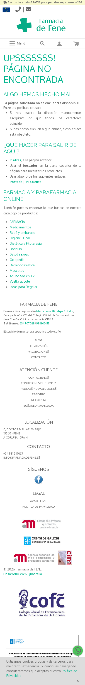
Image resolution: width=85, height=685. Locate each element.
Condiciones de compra (38, 383)
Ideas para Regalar (23, 287)
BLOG (38, 340)
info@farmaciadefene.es (21, 457)
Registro (38, 394)
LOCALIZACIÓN (39, 346)
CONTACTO (38, 357)
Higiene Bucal (20, 238)
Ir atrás (15, 160)
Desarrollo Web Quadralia (22, 574)
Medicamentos (20, 227)
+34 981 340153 (13, 453)
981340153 (42, 323)
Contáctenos (38, 377)
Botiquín (16, 249)
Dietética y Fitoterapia (26, 243)
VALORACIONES (38, 351)
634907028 (27, 323)
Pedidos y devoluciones (38, 388)
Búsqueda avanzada (39, 405)
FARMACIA (17, 222)
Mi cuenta (38, 400)
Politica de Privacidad (38, 506)
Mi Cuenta (33, 182)
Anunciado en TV (22, 276)
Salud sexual (19, 254)
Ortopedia (17, 260)
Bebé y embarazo (22, 233)
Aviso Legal (38, 501)
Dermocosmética (22, 265)
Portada (16, 182)
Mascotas (17, 270)
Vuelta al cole (20, 281)
